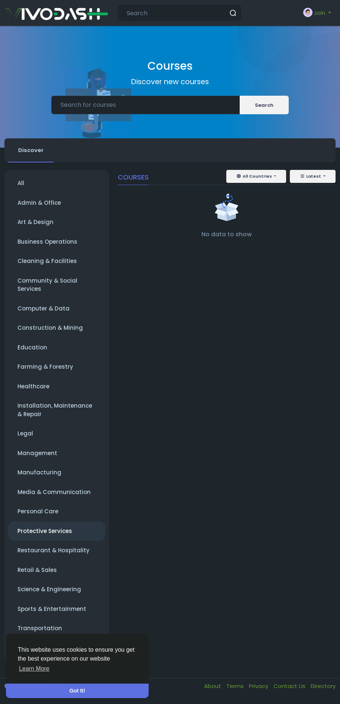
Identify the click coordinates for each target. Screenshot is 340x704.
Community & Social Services (47, 285)
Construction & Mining (50, 328)
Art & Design (35, 222)
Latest (311, 177)
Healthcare (33, 387)
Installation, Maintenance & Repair (54, 410)
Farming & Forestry (45, 367)
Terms (235, 686)
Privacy (259, 686)
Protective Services (44, 531)
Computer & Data (43, 309)
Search (264, 105)
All (20, 183)
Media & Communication (54, 492)
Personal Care (37, 512)
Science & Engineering (49, 589)
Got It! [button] (77, 691)
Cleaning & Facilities (47, 261)
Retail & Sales (37, 570)
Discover (31, 150)
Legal (25, 434)
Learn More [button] (34, 668)
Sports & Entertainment (51, 609)
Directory (323, 686)
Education (32, 348)
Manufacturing (39, 473)
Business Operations (47, 242)
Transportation (39, 628)
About (213, 686)
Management (37, 453)
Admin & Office (39, 203)
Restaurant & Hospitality (53, 551)
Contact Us (290, 686)
